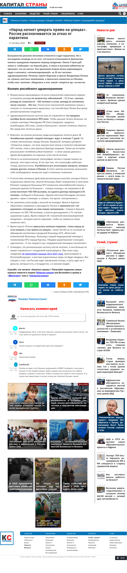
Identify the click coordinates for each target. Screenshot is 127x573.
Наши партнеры (116, 546)
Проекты (92, 537)
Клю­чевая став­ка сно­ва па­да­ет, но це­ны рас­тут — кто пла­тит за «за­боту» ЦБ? (111, 289)
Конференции (72, 541)
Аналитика (21, 13)
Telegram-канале (45, 275)
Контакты (113, 551)
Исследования (51, 556)
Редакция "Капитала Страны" (32, 302)
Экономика (83, 387)
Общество (35, 13)
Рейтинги (91, 551)
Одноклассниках (39, 278)
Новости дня (106, 30)
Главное (8, 13)
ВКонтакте (14, 278)
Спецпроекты (68, 13)
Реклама (113, 548)
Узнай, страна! (50, 13)
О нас (80, 13)
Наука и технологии (38, 387)
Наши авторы (115, 543)
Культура (70, 543)
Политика (49, 543)
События (28, 537)
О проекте (114, 541)
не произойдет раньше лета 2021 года (42, 256)
